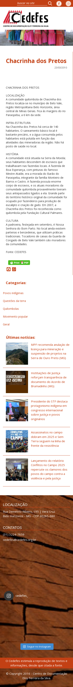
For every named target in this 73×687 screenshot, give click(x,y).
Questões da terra (14, 301)
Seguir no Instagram (37, 646)
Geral (6, 324)
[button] (51, 3)
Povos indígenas (13, 293)
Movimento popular (15, 316)
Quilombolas (11, 309)
